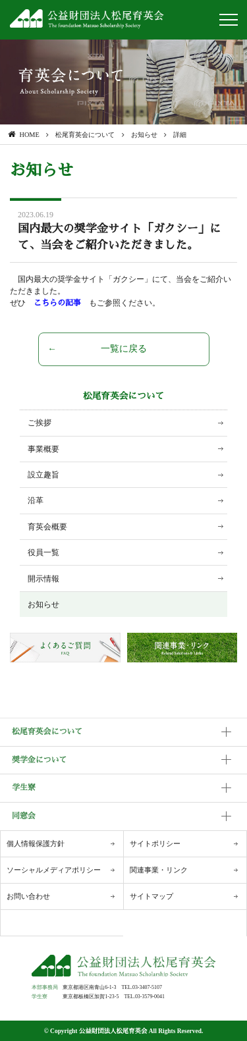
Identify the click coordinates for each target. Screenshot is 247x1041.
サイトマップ (151, 896)
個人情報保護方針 (36, 843)
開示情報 (43, 578)
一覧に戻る (124, 349)
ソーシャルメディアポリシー (54, 870)
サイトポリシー (155, 843)
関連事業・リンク (159, 870)
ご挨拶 (39, 422)
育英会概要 (47, 526)
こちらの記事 (61, 302)
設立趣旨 (43, 474)
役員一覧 (43, 552)
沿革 (35, 500)
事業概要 (43, 449)
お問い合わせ (28, 896)
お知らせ (43, 604)
